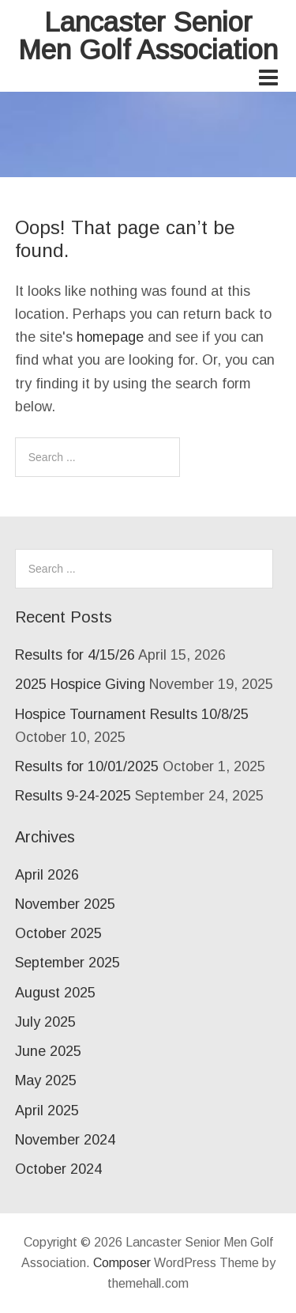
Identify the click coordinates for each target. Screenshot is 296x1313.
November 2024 (65, 1140)
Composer (122, 1262)
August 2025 (55, 993)
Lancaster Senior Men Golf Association (148, 35)
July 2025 (45, 1022)
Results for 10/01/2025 (87, 766)
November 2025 (65, 904)
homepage (110, 337)
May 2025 (46, 1080)
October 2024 (58, 1169)
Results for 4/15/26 (75, 655)
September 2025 (67, 963)
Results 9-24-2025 (73, 796)
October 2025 (58, 933)
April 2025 (47, 1110)
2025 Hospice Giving (80, 684)
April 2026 (47, 875)
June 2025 (48, 1051)
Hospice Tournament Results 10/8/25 (132, 714)
